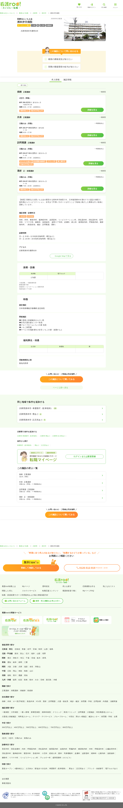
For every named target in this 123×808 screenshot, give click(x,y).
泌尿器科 (85, 753)
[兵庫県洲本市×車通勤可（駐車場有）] (61, 408)
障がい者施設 (81, 717)
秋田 (40, 649)
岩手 (29, 649)
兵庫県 (35, 13)
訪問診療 (97, 701)
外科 (91, 749)
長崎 (25, 680)
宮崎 (42, 680)
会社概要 (5, 779)
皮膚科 (77, 753)
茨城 (33, 658)
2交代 (4, 738)
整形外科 (27, 753)
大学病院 (14, 712)
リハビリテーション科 (29, 758)
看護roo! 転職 (23, 13)
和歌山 (37, 667)
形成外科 (36, 753)
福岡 (14, 680)
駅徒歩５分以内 (41, 768)
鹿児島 (48, 680)
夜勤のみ (27, 738)
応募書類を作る (89, 586)
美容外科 (5, 749)
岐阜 (15, 662)
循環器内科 (53, 749)
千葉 (27, 658)
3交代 (10, 738)
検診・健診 (74, 701)
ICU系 (38, 701)
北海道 (17, 649)
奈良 (31, 667)
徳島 (9, 675)
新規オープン (7, 768)
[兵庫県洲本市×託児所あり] (61, 420)
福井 (33, 653)
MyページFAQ (88, 591)
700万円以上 (56, 727)
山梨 (38, 653)
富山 (22, 653)
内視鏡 (105, 701)
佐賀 (20, 680)
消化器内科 (42, 749)
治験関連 (113, 701)
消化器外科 (6, 753)
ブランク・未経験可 (95, 768)
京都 (15, 667)
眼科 (60, 753)
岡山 (15, 671)
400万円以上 (19, 727)
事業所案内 (6, 783)
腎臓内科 (72, 749)
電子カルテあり (111, 768)
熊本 (31, 680)
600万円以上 (43, 727)
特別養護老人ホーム (104, 712)
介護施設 (90, 712)
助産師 (30, 691)
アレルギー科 (45, 758)
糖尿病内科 (82, 749)
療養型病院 (35, 712)
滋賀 (26, 667)
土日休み (29, 768)
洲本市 (44, 13)
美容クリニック (70, 712)
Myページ (26, 586)
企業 (115, 717)
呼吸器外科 (99, 749)
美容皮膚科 (15, 749)
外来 (9, 701)
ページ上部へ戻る (61, 388)
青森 (23, 649)
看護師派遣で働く (69, 591)
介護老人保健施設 (9, 717)
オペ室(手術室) (19, 701)
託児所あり (45, 445)
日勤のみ (18, 738)
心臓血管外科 (111, 749)
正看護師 (5, 691)
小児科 (44, 753)
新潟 (16, 653)
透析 (44, 701)
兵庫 (20, 667)
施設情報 (67, 80)
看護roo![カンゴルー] (7, 13)
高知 (26, 675)
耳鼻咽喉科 (68, 753)
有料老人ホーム (24, 717)
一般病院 (5, 712)
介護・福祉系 (63, 701)
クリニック (57, 712)
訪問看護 (52, 701)
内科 (23, 749)
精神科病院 (46, 712)
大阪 (9, 667)
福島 (51, 649)
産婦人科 (52, 753)
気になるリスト (109, 586)
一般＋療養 (24, 712)
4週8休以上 (19, 768)
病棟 (4, 701)
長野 (44, 653)
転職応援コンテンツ (50, 591)
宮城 (35, 649)
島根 (26, 671)
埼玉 (22, 658)
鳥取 (20, 671)
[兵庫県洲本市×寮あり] (61, 414)
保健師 (22, 691)
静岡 (20, 662)
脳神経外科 (17, 753)
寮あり (37, 445)
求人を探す (66, 586)
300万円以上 (7, 727)
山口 (31, 671)
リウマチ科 (13, 758)
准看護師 (14, 691)
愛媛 (20, 675)
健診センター (94, 717)
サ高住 (71, 717)
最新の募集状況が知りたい (60, 59)
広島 (9, 671)
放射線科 (111, 753)
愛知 (9, 662)
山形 (46, 649)
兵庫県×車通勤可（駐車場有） (27, 436)
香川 (15, 675)
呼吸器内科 (31, 749)
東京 (9, 658)
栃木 (38, 658)
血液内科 (63, 749)
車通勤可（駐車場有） (25, 445)
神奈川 (15, 658)
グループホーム (60, 717)
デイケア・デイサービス (42, 717)
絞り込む (22, 85)
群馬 (44, 658)
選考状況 (45, 586)
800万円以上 (68, 727)
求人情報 (55, 80)
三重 (26, 662)
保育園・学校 (86, 701)
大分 (36, 680)
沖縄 (55, 680)
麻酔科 (4, 758)
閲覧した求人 (7, 591)
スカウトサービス (29, 591)
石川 (27, 653)
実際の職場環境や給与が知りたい (63, 67)
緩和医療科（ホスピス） (62, 758)
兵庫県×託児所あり (59, 436)
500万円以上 (31, 727)
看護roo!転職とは (9, 586)
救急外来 (30, 701)
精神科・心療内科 (98, 753)
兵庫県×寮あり (45, 436)
